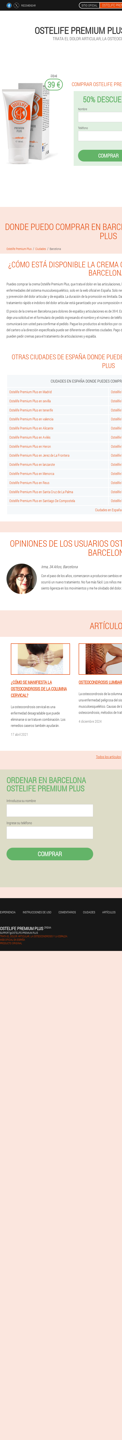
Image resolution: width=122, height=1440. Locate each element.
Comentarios (67, 912)
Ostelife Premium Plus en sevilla (30, 401)
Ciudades (89, 912)
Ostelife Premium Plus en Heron (30, 446)
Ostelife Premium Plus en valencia (31, 419)
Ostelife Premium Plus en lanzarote (32, 464)
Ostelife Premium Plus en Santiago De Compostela (42, 500)
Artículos (108, 912)
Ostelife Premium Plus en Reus (29, 482)
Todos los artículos (108, 756)
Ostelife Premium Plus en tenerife (31, 410)
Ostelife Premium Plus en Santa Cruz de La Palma (41, 491)
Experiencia (8, 912)
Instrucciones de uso (37, 912)
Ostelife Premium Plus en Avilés (29, 437)
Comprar (50, 854)
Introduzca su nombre (21, 800)
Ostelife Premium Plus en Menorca (31, 473)
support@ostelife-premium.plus (19, 932)
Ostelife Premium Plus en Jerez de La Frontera (39, 455)
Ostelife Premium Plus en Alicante (31, 428)
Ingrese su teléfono (19, 823)
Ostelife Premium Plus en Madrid (30, 392)
